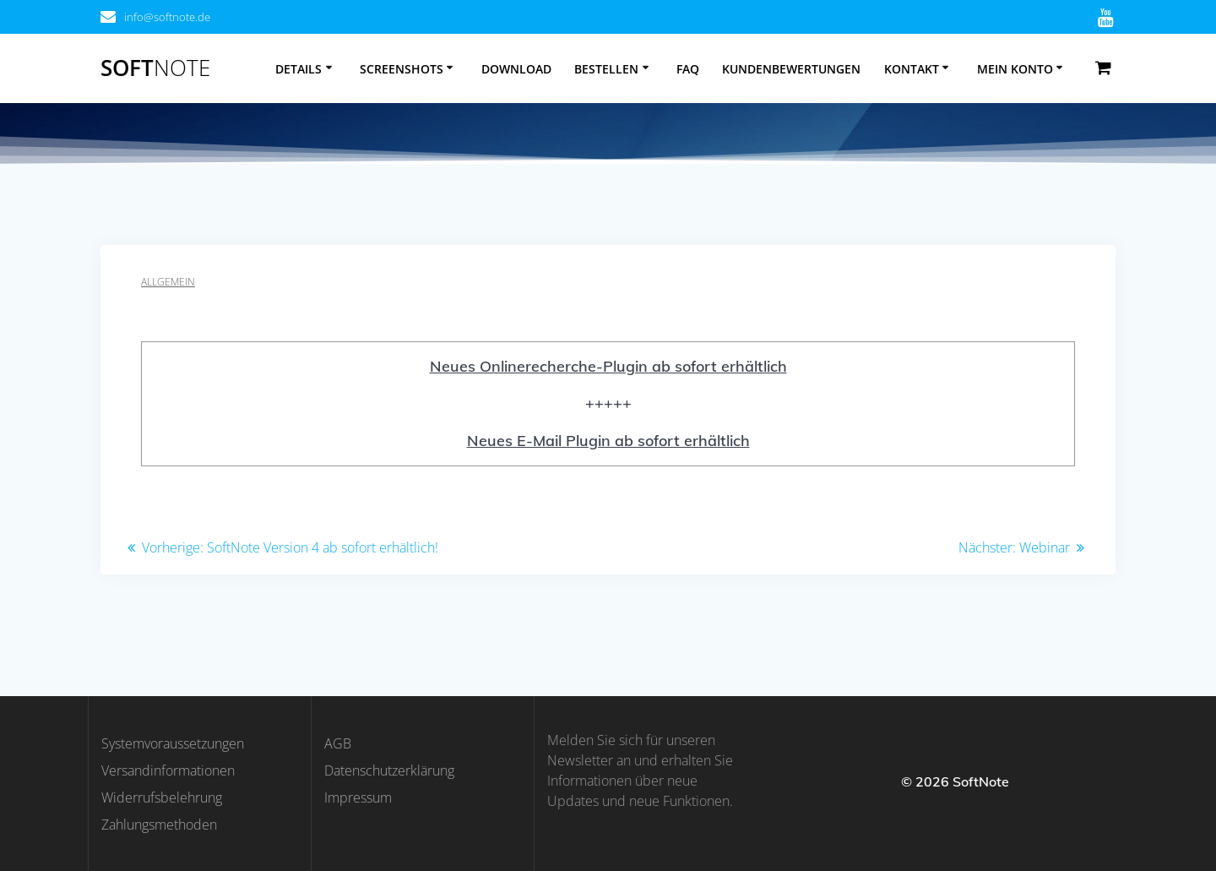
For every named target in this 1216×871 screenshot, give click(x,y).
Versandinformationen (168, 770)
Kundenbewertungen (791, 69)
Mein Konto (1015, 69)
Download (516, 69)
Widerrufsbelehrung (161, 797)
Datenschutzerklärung (389, 770)
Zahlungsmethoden (159, 824)
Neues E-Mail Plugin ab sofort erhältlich (608, 440)
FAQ (687, 69)
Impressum (358, 797)
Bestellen (606, 69)
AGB (337, 743)
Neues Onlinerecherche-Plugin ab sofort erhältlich (608, 366)
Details (298, 69)
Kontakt (911, 69)
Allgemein (168, 282)
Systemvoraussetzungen (172, 743)
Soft (155, 68)
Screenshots (401, 69)
